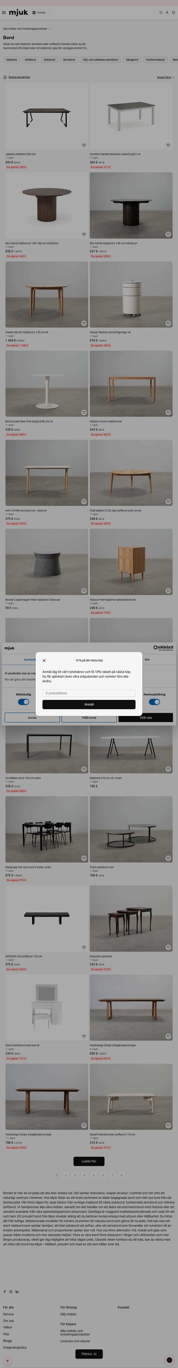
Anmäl (89, 704)
